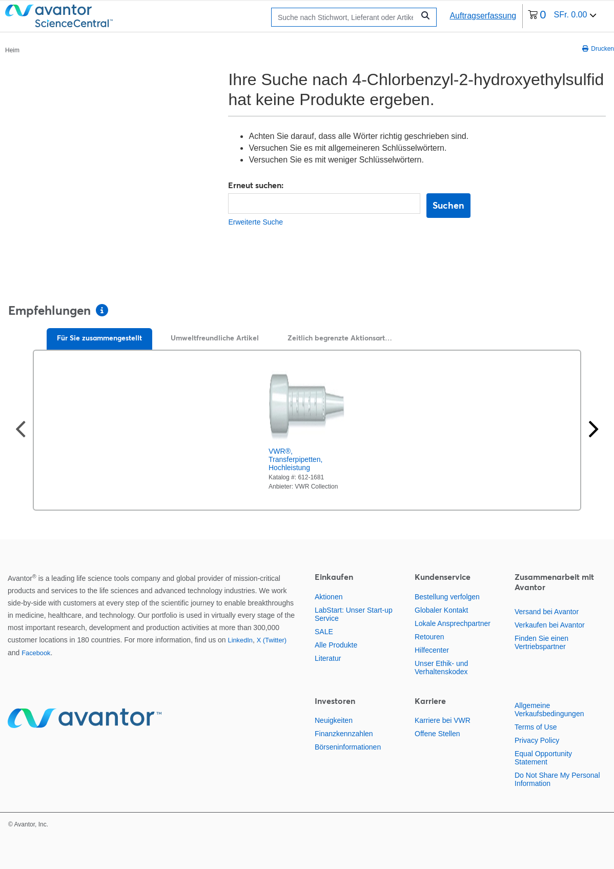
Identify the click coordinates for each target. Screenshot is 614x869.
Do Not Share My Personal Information (557, 779)
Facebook (36, 653)
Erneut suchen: (255, 185)
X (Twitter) (271, 640)
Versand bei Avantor (547, 612)
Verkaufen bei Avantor (550, 625)
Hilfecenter (432, 650)
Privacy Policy (537, 740)
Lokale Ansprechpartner (452, 623)
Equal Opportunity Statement (543, 758)
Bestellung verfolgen (447, 597)
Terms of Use (536, 727)
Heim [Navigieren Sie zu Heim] (12, 50)
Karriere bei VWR (442, 720)
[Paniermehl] (12, 49)
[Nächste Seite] (593, 430)
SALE (324, 632)
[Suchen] (345, 17)
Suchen (448, 205)
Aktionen (328, 597)
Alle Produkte (336, 645)
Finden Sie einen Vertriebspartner (541, 642)
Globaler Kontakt (441, 610)
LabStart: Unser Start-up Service (354, 614)
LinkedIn (240, 640)
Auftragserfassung (482, 15)
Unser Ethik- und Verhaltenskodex (441, 667)
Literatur (328, 658)
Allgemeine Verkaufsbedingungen (549, 709)
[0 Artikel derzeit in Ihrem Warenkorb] (562, 16)
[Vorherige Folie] (20, 430)
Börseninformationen (348, 747)
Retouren (429, 637)
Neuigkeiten (334, 720)
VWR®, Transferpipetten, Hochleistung (295, 459)
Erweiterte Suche (255, 222)
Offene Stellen (437, 734)
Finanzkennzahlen (344, 734)
